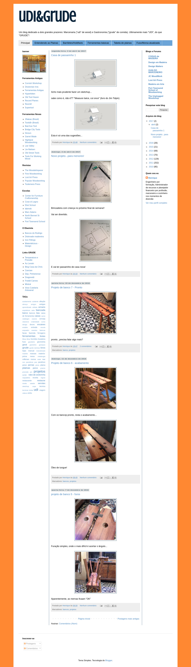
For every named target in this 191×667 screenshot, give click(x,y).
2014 (151, 151)
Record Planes (31, 101)
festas (42, 336)
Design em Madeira (157, 62)
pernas (31, 365)
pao (35, 362)
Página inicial (84, 619)
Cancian (28, 270)
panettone (29, 362)
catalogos (25, 319)
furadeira (41, 339)
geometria (41, 342)
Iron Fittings (30, 240)
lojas (24, 351)
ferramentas (28, 336)
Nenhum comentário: (88, 142)
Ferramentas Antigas (34, 90)
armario (41, 307)
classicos (25, 322)
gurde (32, 348)
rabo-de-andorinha (36, 375)
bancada (40, 310)
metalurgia (41, 356)
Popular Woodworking (35, 181)
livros (43, 348)
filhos (24, 339)
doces (32, 324)
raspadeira (26, 378)
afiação (42, 301)
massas (33, 354)
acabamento (26, 301)
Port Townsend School (35, 221)
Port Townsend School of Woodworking (155, 90)
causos (34, 319)
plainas (26, 368)
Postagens (30, 644)
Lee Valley (29, 146)
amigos (33, 304)
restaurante (27, 381)
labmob (28, 209)
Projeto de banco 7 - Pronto (66, 287)
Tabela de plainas (123, 43)
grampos (42, 345)
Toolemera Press (32, 184)
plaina (42, 365)
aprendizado (26, 307)
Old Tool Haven (32, 97)
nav (43, 359)
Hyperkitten (30, 94)
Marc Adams (30, 212)
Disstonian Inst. (32, 87)
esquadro (25, 330)
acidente (35, 301)
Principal (25, 43)
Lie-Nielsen (30, 149)
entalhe (25, 327)
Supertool (29, 108)
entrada (34, 327)
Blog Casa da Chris (33, 267)
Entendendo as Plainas (46, 43)
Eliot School (30, 205)
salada (32, 383)
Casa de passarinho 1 (63, 55)
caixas (37, 316)
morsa (33, 359)
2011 (151, 163)
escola (43, 327)
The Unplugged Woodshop (155, 97)
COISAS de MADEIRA (153, 57)
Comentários (31, 648)
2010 (151, 167)
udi (36, 389)
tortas (31, 390)
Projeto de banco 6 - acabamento (70, 363)
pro (31, 372)
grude (25, 347)
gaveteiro (31, 342)
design (24, 325)
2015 (151, 147)
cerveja (42, 319)
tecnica (42, 386)
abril (153, 124)
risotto (24, 383)
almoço (25, 304)
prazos (42, 368)
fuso (24, 342)
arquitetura (26, 310)
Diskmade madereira (34, 236)
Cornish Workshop (33, 83)
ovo (23, 362)
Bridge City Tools (32, 129)
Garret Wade (30, 136)
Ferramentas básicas (98, 43)
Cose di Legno (31, 202)
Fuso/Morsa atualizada (148, 43)
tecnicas (25, 390)
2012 (151, 159)
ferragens (41, 333)
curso (43, 322)
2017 (151, 121)
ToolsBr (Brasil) (32, 123)
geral (24, 345)
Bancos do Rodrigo (33, 233)
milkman (25, 359)
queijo (24, 375)
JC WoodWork (155, 76)
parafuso (41, 362)
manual (31, 351)
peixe (24, 365)
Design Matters (155, 66)
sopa (34, 386)
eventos (34, 330)
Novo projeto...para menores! (67, 156)
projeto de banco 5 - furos (65, 494)
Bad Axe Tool (31, 126)
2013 (151, 155)
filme (28, 339)
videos (24, 393)
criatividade (35, 322)
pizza (37, 365)
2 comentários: (86, 346)
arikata (34, 307)
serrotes (41, 383)
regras (43, 378)
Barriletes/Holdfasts (73, 43)
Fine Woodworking (33, 174)
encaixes (41, 324)
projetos (72, 350)
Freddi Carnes (31, 281)
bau (38, 313)
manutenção (40, 351)
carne (43, 316)
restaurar (41, 380)
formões (34, 339)
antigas (42, 304)
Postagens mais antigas (128, 619)
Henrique (152, 178)
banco (65, 350)
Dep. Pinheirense (33, 274)
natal (39, 359)
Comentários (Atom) (68, 624)
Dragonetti (29, 277)
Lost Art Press (31, 177)
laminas (37, 348)
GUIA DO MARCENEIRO (155, 71)
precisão (25, 372)
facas (24, 333)
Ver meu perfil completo (156, 203)
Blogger (108, 660)
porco (35, 368)
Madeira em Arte (156, 84)
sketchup (25, 386)
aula (33, 310)
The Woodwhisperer (34, 170)
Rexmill (28, 104)
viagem (42, 390)
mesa (32, 356)
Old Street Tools (32, 153)
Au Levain (29, 263)
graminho (33, 345)
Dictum (28, 133)
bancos (66, 481)
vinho (30, 393)
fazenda (32, 333)
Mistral (28, 284)
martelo (25, 354)
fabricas (42, 330)
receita (35, 378)
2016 (151, 143)
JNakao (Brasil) (32, 119)
